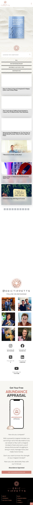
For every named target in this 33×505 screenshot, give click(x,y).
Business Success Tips (16, 67)
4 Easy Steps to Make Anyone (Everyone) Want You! (16, 177)
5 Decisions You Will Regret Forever (14, 199)
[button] (31, 3)
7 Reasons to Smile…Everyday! (12, 155)
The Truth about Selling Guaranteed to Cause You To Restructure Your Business (15, 111)
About (4, 501)
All (16, 60)
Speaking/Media (21, 504)
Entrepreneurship (16, 64)
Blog (18, 501)
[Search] (30, 54)
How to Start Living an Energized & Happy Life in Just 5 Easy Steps (16, 89)
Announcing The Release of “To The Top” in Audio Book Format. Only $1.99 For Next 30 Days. (16, 134)
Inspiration (16, 71)
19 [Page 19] (27, 210)
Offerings (5, 504)
